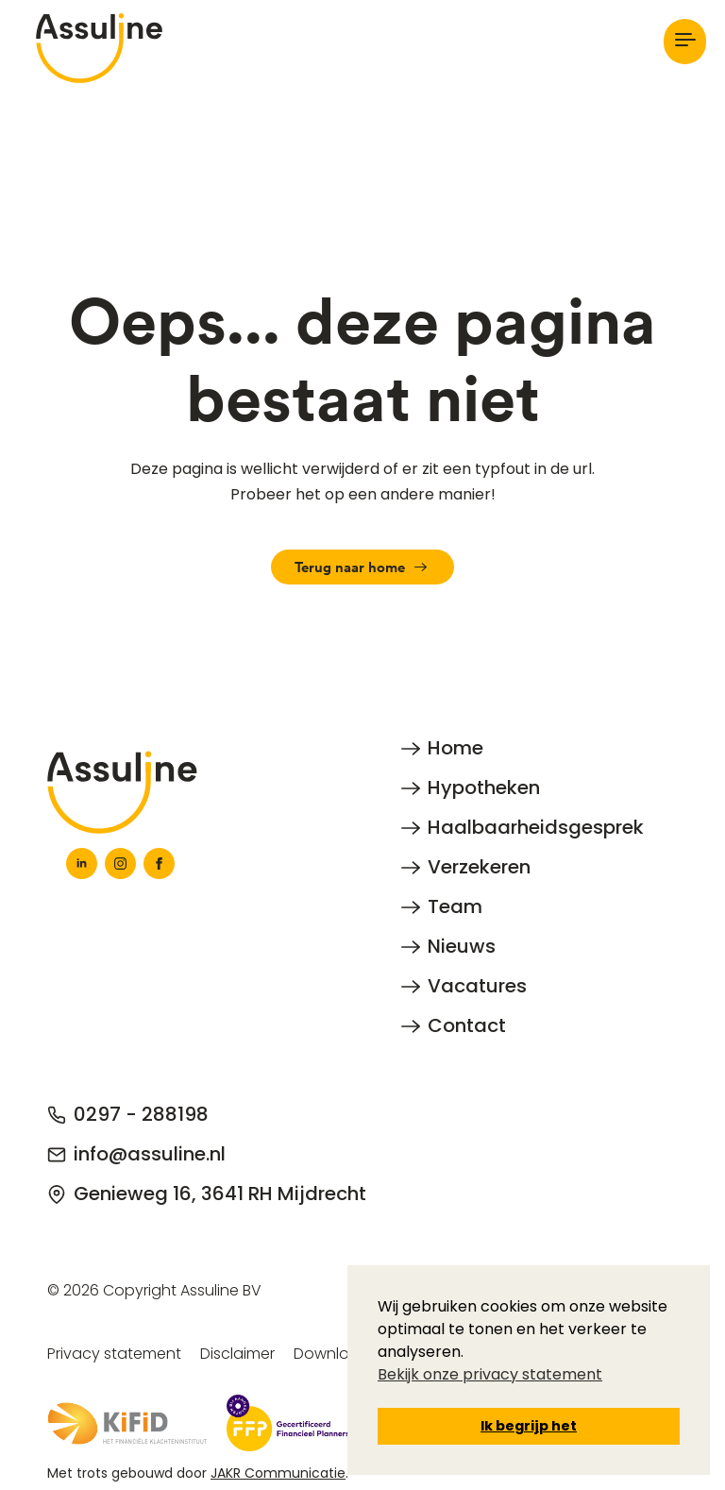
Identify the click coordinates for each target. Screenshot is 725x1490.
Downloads (336, 1353)
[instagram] (120, 863)
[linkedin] (81, 863)
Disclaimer (237, 1353)
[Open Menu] (685, 41)
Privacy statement (114, 1353)
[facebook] (159, 863)
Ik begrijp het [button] (529, 1425)
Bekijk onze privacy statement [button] (490, 1374)
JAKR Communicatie (278, 1473)
